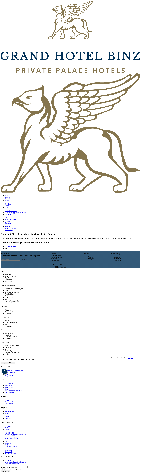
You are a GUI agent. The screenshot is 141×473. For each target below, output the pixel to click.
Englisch (130, 358)
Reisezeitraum (5, 467)
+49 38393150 (59, 264)
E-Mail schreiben (60, 267)
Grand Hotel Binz (10, 246)
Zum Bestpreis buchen (12, 438)
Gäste (7, 469)
